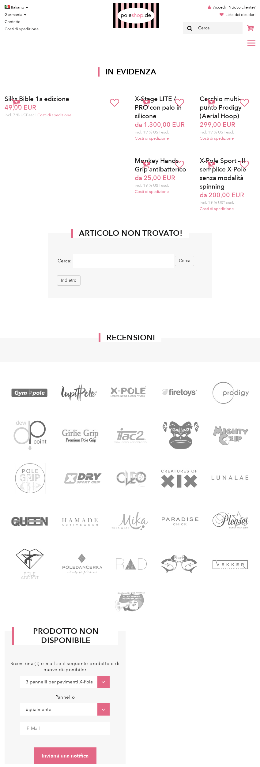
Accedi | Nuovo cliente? (234, 7)
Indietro (69, 280)
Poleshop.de (121, 5)
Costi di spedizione (22, 29)
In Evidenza (131, 72)
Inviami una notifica (65, 755)
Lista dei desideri (240, 14)
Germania (15, 14)
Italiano (16, 7)
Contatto (13, 21)
